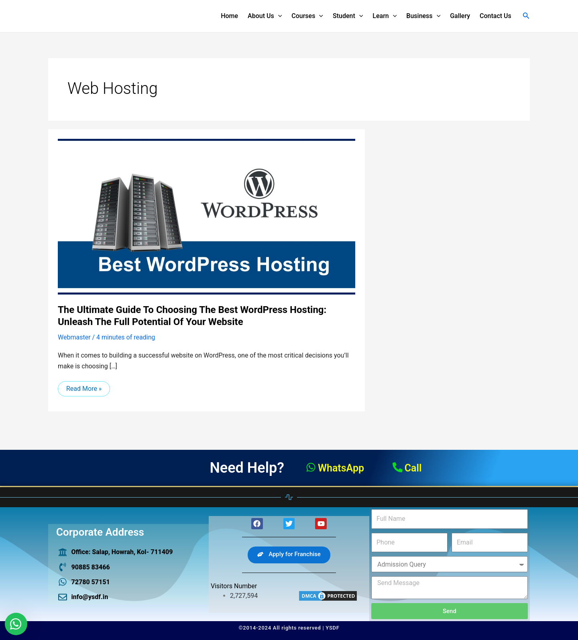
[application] (278, 16)
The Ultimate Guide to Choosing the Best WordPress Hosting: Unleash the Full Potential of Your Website (192, 315)
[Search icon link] (526, 16)
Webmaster (74, 337)
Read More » (84, 386)
